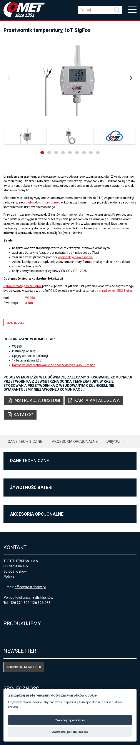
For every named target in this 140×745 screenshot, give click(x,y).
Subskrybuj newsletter (24, 666)
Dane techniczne (25, 441)
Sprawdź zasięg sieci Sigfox (22, 286)
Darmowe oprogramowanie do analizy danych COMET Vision (53, 365)
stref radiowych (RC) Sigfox (114, 290)
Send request (16, 322)
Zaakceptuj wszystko (70, 720)
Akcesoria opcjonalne (75, 441)
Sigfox (30, 202)
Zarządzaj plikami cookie (70, 731)
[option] (70, 78)
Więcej (113, 441)
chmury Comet (49, 202)
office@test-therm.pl (30, 587)
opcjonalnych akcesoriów (75, 257)
